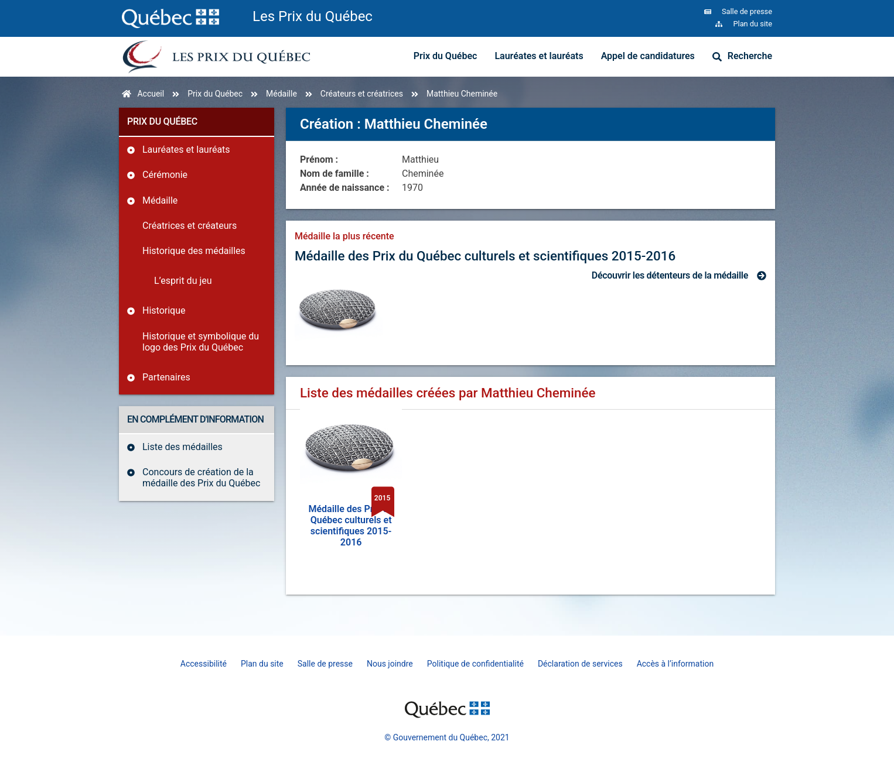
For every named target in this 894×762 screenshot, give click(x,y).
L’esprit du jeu (183, 280)
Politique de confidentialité (475, 663)
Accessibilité (203, 663)
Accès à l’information (675, 663)
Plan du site (262, 663)
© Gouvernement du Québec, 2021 (446, 737)
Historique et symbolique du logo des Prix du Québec (200, 342)
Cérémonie (164, 174)
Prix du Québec (445, 55)
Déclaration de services (580, 663)
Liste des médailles (182, 446)
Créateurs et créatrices (361, 93)
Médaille (281, 93)
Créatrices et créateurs (189, 225)
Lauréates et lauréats (538, 55)
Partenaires (166, 377)
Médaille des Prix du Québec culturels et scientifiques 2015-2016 (485, 255)
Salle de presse (325, 663)
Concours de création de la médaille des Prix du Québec (201, 477)
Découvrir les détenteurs (670, 275)
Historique (163, 310)
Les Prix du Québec (312, 16)
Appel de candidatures (648, 55)
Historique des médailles (193, 250)
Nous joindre (390, 663)
